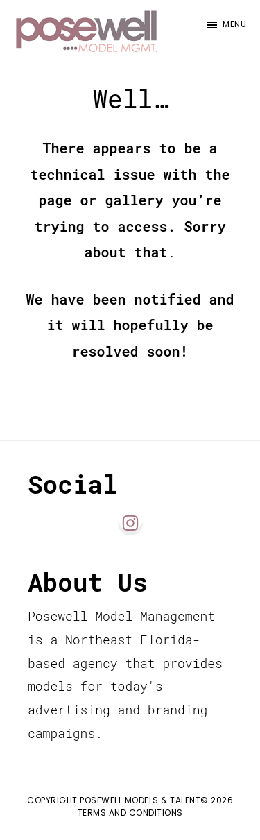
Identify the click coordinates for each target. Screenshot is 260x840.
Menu (234, 24)
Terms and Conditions (130, 812)
